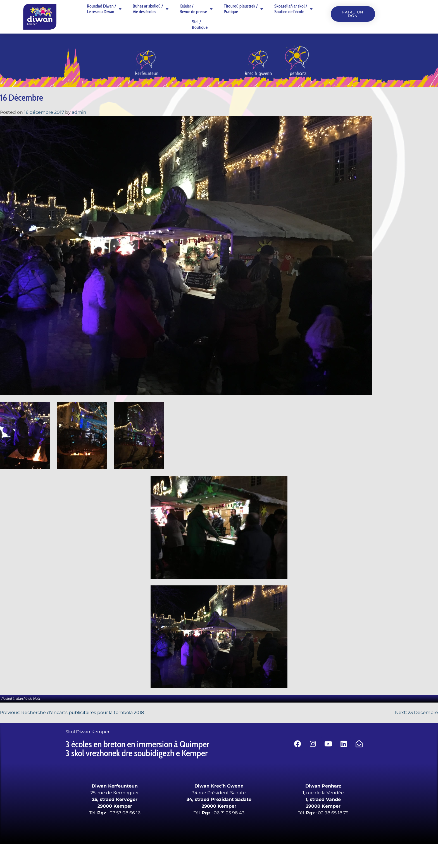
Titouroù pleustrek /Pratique (243, 8)
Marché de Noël (28, 699)
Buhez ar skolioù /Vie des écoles (150, 8)
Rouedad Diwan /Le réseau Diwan (104, 8)
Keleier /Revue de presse (196, 8)
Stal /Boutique (200, 24)
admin (79, 112)
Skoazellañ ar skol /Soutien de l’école (293, 8)
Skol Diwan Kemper (87, 731)
